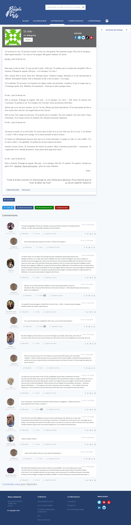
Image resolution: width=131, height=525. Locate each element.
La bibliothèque (94, 21)
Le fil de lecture (57, 21)
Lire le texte (8, 199)
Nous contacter (43, 517)
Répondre (24, 234)
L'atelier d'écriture (75, 21)
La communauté (39, 21)
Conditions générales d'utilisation (50, 509)
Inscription (71, 505)
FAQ (39, 513)
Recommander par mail (44, 207)
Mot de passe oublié (75, 509)
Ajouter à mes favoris (24, 207)
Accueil (25, 21)
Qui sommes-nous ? (45, 501)
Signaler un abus (62, 207)
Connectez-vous (11, 484)
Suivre (28, 39)
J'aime (8, 207)
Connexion (72, 501)
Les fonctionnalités (45, 505)
